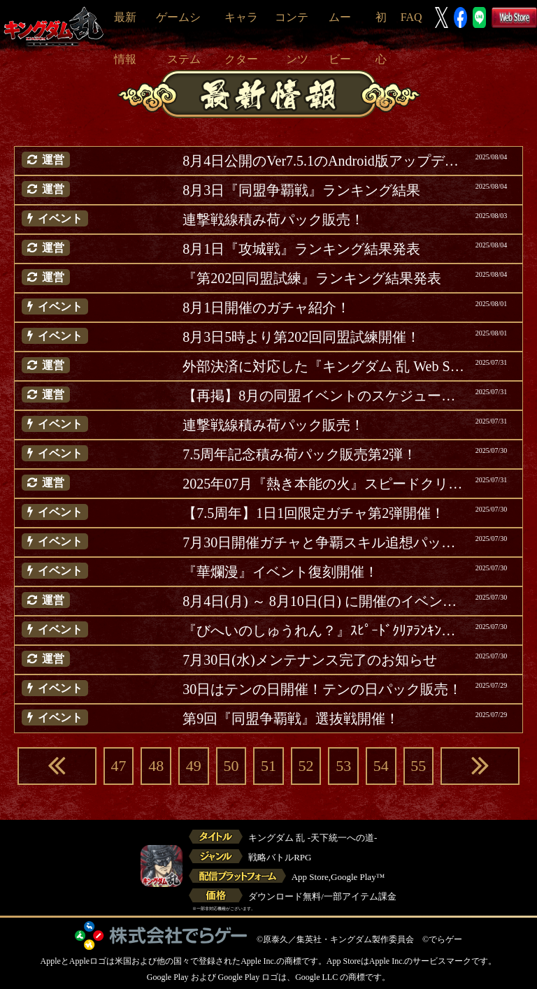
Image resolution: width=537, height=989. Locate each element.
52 (306, 765)
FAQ (411, 17)
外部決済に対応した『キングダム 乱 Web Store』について (324, 366)
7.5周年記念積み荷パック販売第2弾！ (299, 454)
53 (343, 765)
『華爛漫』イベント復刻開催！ (280, 572)
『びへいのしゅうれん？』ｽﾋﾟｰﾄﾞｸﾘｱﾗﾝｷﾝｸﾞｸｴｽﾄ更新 (324, 630)
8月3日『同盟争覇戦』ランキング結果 (301, 190)
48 (156, 765)
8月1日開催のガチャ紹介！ (266, 308)
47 (119, 765)
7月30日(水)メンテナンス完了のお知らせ (309, 660)
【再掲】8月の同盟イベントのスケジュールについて (324, 396)
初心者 (381, 59)
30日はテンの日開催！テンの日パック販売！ (322, 689)
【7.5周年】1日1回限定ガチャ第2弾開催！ (313, 513)
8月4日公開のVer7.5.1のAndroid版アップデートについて (324, 161)
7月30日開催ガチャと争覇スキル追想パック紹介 (324, 542)
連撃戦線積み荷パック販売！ (273, 219)
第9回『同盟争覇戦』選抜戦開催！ (290, 718)
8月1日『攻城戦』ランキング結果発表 (301, 249)
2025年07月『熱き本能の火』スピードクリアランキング (324, 484)
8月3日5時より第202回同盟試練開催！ (301, 337)
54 (381, 765)
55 (418, 765)
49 (193, 765)
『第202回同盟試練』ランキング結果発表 (311, 278)
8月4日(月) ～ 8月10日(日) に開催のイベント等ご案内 (324, 601)
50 (230, 765)
